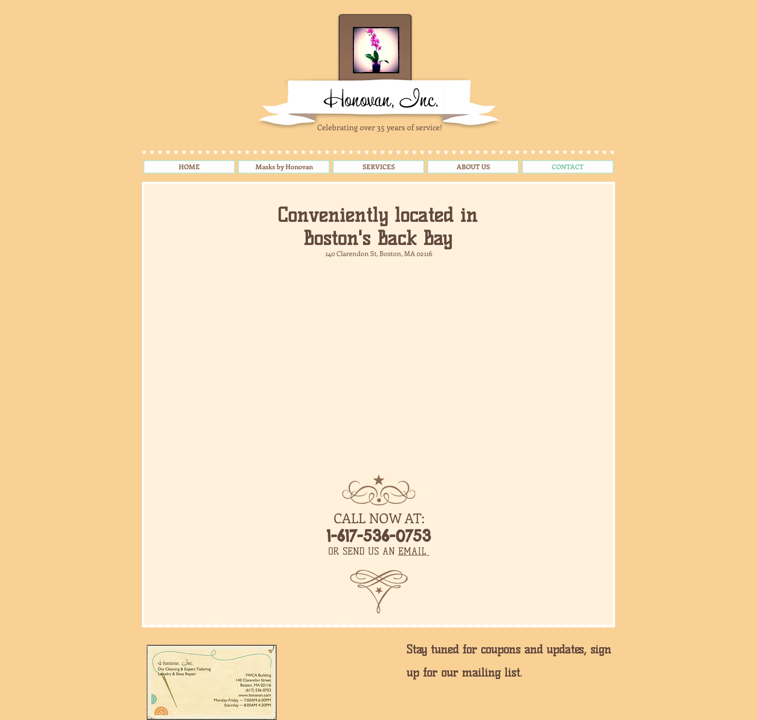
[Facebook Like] (343, 671)
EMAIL (412, 551)
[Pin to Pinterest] (295, 652)
